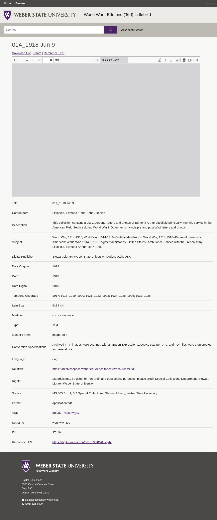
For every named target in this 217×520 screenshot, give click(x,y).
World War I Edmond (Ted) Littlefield (117, 14)
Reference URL (54, 53)
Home (7, 3)
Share (37, 53)
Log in (211, 3)
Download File (21, 53)
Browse (20, 3)
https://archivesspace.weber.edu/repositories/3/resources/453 (93, 369)
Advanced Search (132, 30)
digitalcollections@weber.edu (40, 499)
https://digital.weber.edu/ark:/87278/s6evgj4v (82, 442)
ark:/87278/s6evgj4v (66, 412)
